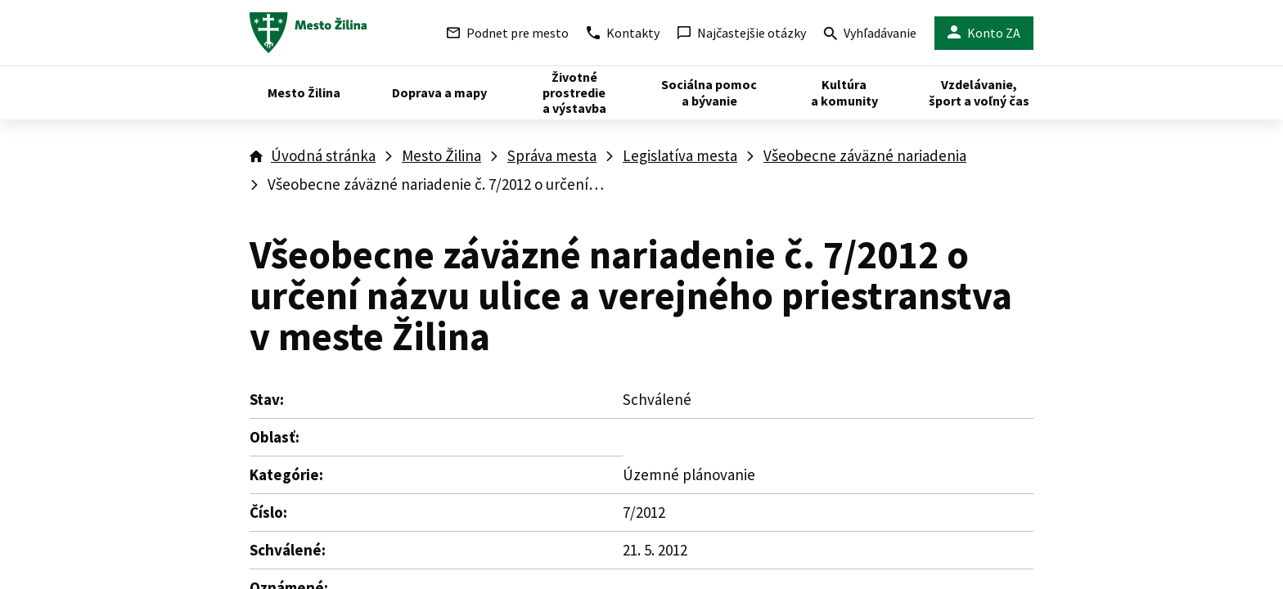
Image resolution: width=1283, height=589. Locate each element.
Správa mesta (551, 155)
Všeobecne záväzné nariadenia (864, 155)
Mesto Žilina (441, 155)
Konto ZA (984, 33)
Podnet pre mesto (508, 33)
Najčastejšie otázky (742, 33)
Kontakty (623, 33)
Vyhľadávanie (870, 35)
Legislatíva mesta (680, 155)
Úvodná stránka (323, 155)
